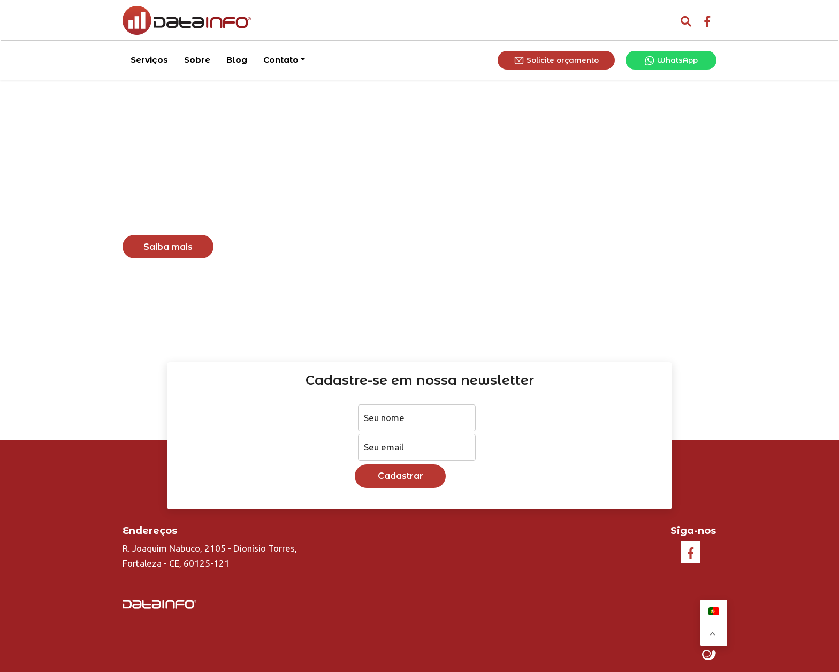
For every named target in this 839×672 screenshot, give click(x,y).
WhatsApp (671, 60)
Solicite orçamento (556, 60)
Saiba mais (168, 247)
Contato (281, 59)
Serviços (149, 59)
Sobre (197, 59)
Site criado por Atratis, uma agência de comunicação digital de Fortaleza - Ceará (709, 655)
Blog (236, 59)
